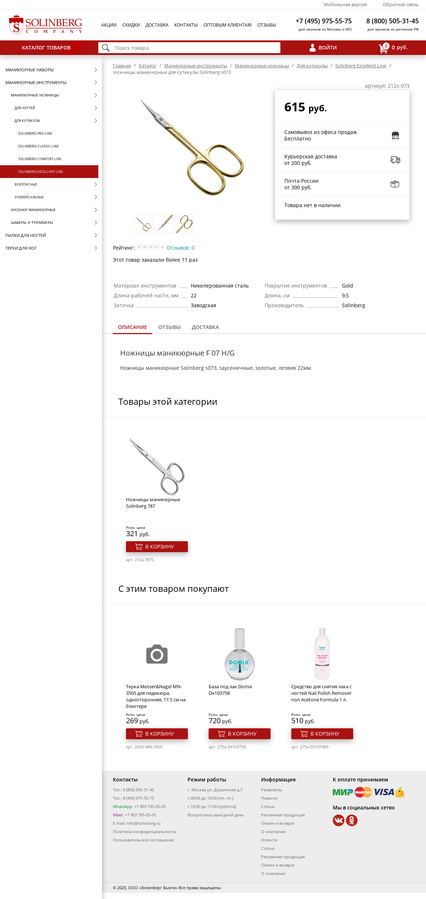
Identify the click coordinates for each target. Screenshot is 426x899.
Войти (328, 47)
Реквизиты (271, 789)
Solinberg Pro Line (35, 133)
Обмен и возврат (278, 823)
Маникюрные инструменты (35, 82)
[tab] (132, 327)
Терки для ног (21, 248)
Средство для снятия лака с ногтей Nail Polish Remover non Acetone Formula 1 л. (321, 693)
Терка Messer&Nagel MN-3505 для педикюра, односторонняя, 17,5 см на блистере (156, 696)
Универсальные (29, 197)
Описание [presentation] (132, 327)
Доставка (157, 25)
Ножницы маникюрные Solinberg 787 (153, 502)
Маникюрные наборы (29, 69)
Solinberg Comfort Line (40, 159)
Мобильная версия (345, 4)
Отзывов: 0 (180, 247)
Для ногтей (25, 108)
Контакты (186, 25)
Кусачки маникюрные (33, 209)
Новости (269, 798)
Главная (122, 65)
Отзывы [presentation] (169, 327)
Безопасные (26, 184)
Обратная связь (401, 4)
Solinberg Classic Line (38, 146)
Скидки (131, 25)
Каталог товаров (46, 47)
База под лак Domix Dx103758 (230, 689)
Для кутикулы (27, 120)
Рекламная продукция (283, 814)
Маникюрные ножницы (35, 95)
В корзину (159, 546)
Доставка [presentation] (205, 327)
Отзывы (266, 25)
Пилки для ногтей (25, 235)
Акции (109, 25)
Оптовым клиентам (228, 25)
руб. (393, 48)
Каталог (148, 65)
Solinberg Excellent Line (40, 171)
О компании (273, 831)
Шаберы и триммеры (32, 222)
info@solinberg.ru (144, 823)
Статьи (268, 806)
